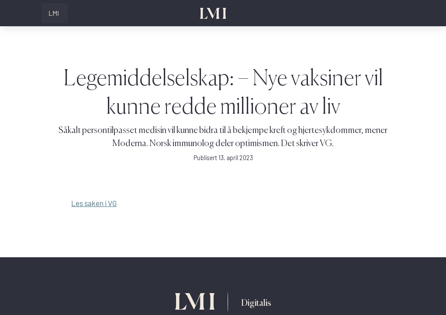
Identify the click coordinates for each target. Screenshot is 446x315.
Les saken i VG (94, 203)
